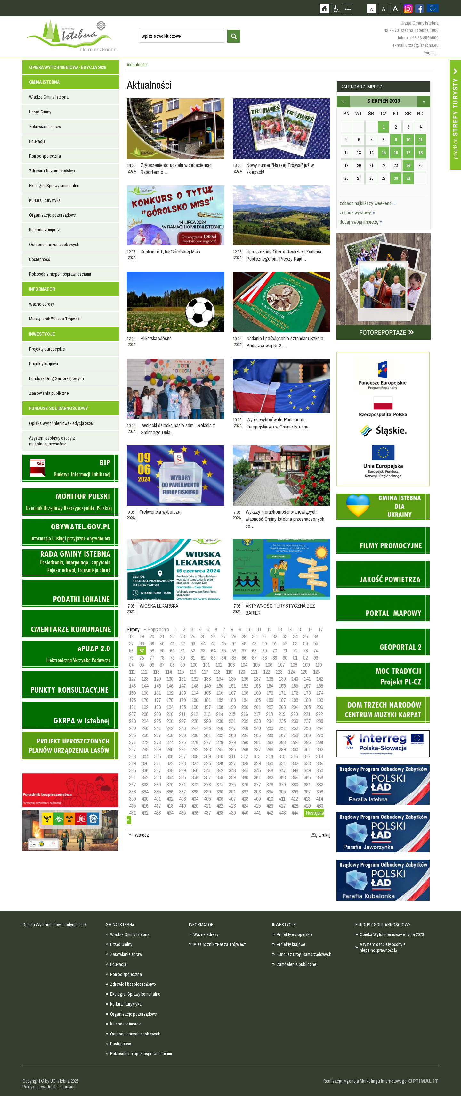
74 (315, 650)
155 (282, 685)
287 (132, 749)
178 (169, 699)
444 (294, 812)
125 (304, 671)
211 (182, 714)
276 (194, 742)
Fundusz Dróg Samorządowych (56, 378)
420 (194, 805)
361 (257, 777)
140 (294, 678)
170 (269, 692)
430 (319, 805)
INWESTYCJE (42, 334)
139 (282, 678)
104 (243, 664)
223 (132, 721)
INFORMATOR (42, 289)
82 (203, 657)
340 (194, 770)
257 (157, 735)
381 (307, 784)
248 (244, 728)
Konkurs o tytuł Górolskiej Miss (170, 251)
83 (213, 657)
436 (194, 812)
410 (269, 798)
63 (203, 650)
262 (219, 735)
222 (319, 714)
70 (274, 650)
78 (162, 657)
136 (244, 678)
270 (319, 735)
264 (244, 735)
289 (157, 749)
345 (257, 770)
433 (157, 812)
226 (169, 721)
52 (285, 643)
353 (157, 777)
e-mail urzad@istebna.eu (415, 45)
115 (180, 671)
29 (244, 636)
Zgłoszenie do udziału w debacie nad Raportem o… (176, 169)
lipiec (343, 101)
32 (274, 636)
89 (274, 657)
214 (219, 714)
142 (319, 678)
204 (294, 706)
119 (229, 671)
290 (169, 749)
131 (182, 678)
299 (282, 749)
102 (218, 664)
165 (207, 692)
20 (152, 636)
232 (244, 721)
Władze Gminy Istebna (49, 97)
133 (207, 678)
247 (232, 728)
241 (157, 728)
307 (182, 756)
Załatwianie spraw (45, 126)
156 (294, 685)
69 (264, 650)
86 (244, 657)
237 (307, 721)
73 (305, 650)
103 (231, 664)
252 (294, 728)
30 (254, 636)
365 (307, 777)
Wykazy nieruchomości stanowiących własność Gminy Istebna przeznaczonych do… (285, 518)
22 (172, 636)
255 (132, 735)
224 (145, 721)
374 (219, 784)
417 (157, 805)
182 (219, 699)
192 (145, 706)
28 (233, 636)
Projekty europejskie (47, 349)
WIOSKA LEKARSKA (159, 605)
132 (194, 678)
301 (307, 749)
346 (269, 770)
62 (192, 650)
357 (207, 777)
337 (157, 770)
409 (257, 798)
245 (207, 728)
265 (257, 735)
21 (162, 636)
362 (269, 777)
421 (207, 805)
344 (244, 770)
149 (207, 685)
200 (244, 706)
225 (157, 721)
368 (145, 784)
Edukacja (37, 141)
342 (219, 770)
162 (169, 692)
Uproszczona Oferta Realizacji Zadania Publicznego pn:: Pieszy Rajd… (284, 255)
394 (269, 791)
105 (256, 664)
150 (219, 685)
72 (295, 650)
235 (282, 721)
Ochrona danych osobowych (54, 244)
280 (244, 742)
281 (257, 742)
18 (131, 636)
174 (319, 692)
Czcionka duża (395, 8)
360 (244, 777)
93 (315, 657)
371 (182, 784)
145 (157, 685)
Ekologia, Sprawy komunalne (54, 185)
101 (206, 664)
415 (132, 805)
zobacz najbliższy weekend (368, 203)
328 (244, 763)
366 (319, 777)
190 (319, 699)
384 (145, 791)
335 (132, 770)
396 (294, 791)
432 (145, 812)
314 (269, 756)
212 (194, 714)
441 (257, 812)
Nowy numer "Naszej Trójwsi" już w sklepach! (280, 169)
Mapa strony (348, 8)
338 (169, 770)
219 (282, 714)
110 (318, 664)
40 (162, 643)
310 (219, 756)
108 (293, 664)
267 (282, 735)
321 (157, 763)
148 (194, 685)
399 (132, 798)
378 (269, 784)
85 (233, 657)
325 (207, 763)
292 (194, 749)
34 (295, 636)
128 (145, 678)
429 (307, 805)
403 (182, 798)
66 (233, 650)
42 (182, 643)
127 (132, 678)
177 (157, 699)
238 (319, 721)
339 (182, 770)
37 (131, 643)
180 (194, 699)
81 (192, 657)
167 (232, 692)
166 (219, 692)
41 (172, 643)
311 (232, 756)
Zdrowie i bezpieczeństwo (52, 171)
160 (145, 692)
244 (194, 728)
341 (207, 770)
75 (131, 657)
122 (266, 671)
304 (145, 756)
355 (182, 777)
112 (144, 671)
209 (157, 714)
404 (194, 798)
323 (182, 763)
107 (281, 664)
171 (282, 692)
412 (294, 798)
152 (244, 685)
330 (269, 763)
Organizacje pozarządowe (52, 215)
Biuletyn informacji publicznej (70, 468)
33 (285, 636)
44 (203, 643)
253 (307, 728)
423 (232, 805)
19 (141, 636)
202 (269, 706)
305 (157, 756)
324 (194, 763)
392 (244, 791)
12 (269, 629)
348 (294, 770)
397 (307, 791)
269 (307, 735)
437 (207, 812)
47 (233, 643)
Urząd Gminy (40, 112)
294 (219, 749)
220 (294, 714)
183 (232, 699)
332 (294, 763)
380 (294, 784)
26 (213, 636)
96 (152, 664)
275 (182, 742)
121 (254, 671)
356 (194, 777)
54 (305, 643)
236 (294, 721)
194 (169, 706)
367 (132, 784)
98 (172, 664)
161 (157, 692)
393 (257, 791)
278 (219, 742)
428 (294, 805)
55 (315, 643)
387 (182, 791)
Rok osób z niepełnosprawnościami (60, 274)
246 (219, 728)
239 (132, 728)
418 (169, 805)
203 (282, 706)
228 (194, 721)
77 (152, 657)
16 (310, 629)
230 (219, 721)
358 (219, 777)
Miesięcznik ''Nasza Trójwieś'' (55, 319)
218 (269, 714)
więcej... (431, 52)
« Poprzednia (156, 629)
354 (169, 777)
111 (132, 671)
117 (205, 671)
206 (319, 706)
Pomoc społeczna (45, 156)
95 (141, 664)
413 (306, 798)
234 (269, 721)
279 (232, 742)
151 (232, 685)
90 (285, 657)
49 (254, 643)
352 (145, 777)
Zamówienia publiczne (49, 393)
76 (141, 657)
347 (282, 770)
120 (241, 671)
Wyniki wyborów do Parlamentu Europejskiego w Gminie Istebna (277, 423)
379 (282, 784)
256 (145, 735)
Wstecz (142, 835)
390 (219, 791)
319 (132, 763)
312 (244, 756)
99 (182, 664)
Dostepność (39, 259)
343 (232, 770)
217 (257, 714)
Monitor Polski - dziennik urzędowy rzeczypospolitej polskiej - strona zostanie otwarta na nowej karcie (70, 502)
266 (269, 735)
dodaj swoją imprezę (361, 222)
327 (232, 763)
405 (207, 798)
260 (194, 735)
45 (213, 643)
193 (157, 706)
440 (244, 812)
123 (279, 671)
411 (282, 798)
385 (157, 791)
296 (244, 749)
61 (182, 650)
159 (132, 692)
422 (219, 805)
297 (257, 749)
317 (306, 756)
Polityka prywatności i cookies (48, 1087)
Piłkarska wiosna (156, 338)
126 (316, 671)
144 (145, 685)
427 (282, 805)
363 (282, 777)
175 (132, 699)
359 (232, 777)
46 (223, 643)
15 (300, 629)
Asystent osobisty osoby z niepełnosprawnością (52, 441)
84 (223, 657)
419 (182, 805)
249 (257, 728)
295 (232, 749)
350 (319, 770)
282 (269, 742)
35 (305, 636)
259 (182, 735)
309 (207, 756)
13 (279, 629)
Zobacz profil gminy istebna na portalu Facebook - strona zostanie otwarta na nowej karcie (419, 8)
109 (306, 664)
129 (157, 678)
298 (269, 749)
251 (282, 728)
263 (232, 735)
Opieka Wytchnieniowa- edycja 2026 (67, 67)
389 (207, 791)
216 (244, 714)
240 (145, 728)
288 (145, 749)
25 (203, 636)
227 (182, 721)
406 (219, 798)
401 (157, 798)
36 (315, 636)
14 (289, 629)
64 (213, 650)
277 (207, 742)
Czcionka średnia (383, 8)
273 (157, 742)
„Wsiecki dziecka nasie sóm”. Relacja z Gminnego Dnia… (178, 429)
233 (257, 721)
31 (264, 636)
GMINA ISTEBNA (44, 82)
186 (269, 699)
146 (169, 685)
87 (254, 657)
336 (145, 770)
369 (157, 784)
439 (232, 812)
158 (319, 685)
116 (193, 671)
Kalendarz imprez (44, 230)
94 (131, 664)
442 (269, 812)
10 (249, 629)
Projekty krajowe (43, 364)
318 (319, 756)
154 (269, 685)
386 (169, 791)
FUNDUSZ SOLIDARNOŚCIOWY (58, 408)
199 (232, 706)
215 (232, 714)
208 (145, 714)
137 (257, 678)
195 (182, 706)
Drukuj (324, 835)
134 (219, 678)
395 (282, 791)
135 (232, 678)
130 (169, 678)
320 (145, 763)
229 (207, 721)
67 (244, 650)
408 (244, 798)
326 (219, 763)
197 (207, 706)
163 (182, 692)
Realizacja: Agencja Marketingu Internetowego (365, 1081)
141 (307, 678)
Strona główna (324, 8)
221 (306, 714)
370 (169, 784)
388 (194, 791)
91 (295, 657)
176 (145, 699)
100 (193, 664)
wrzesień (423, 101)
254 (319, 728)
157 (307, 685)
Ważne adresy (41, 304)
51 (274, 643)
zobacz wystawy (357, 212)
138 (269, 678)
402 (169, 798)
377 (257, 784)
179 (182, 699)
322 (169, 763)
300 (294, 749)
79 (172, 657)
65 (223, 650)
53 (295, 643)
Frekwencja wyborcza (160, 511)
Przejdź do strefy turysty (455, 115)
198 (219, 706)
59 (162, 650)
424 (244, 805)
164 (194, 692)
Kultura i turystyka (45, 200)
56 (131, 650)
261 (207, 735)
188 (294, 699)
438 (219, 812)
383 (132, 791)
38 (141, 643)
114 (168, 671)
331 (282, 763)
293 (207, 749)
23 (182, 636)
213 (207, 714)
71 (285, 650)
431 (132, 812)
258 (169, 735)
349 (307, 770)
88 (264, 657)
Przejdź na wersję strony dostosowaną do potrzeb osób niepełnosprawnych (336, 8)
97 (162, 664)
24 (192, 636)
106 (268, 664)
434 (169, 812)
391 (232, 791)
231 (232, 721)
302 (319, 749)
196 (194, 706)
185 (257, 699)
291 (182, 749)
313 (257, 756)
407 (232, 798)
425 (257, 805)
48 (244, 643)
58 (152, 650)
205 (307, 706)
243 (182, 728)
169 (257, 692)
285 (307, 742)
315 (282, 756)
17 (320, 629)
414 (319, 798)
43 (192, 643)
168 (244, 692)
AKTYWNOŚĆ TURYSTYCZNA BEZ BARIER (280, 609)
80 (182, 657)
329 (257, 763)
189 (307, 699)
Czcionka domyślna (371, 8)
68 (254, 650)
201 (257, 706)
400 (145, 798)
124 (291, 671)
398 (319, 791)
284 (294, 742)
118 (217, 671)
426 (269, 805)
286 (319, 742)
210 (169, 714)
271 (132, 742)
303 (132, 756)
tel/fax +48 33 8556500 (418, 37)
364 (294, 777)
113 (156, 671)
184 (244, 699)
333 (307, 763)
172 (294, 692)
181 (207, 699)
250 (269, 728)
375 (232, 784)
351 (132, 777)
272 (145, 742)
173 (307, 692)
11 (259, 629)
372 (194, 784)
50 (264, 643)
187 (282, 699)
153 (257, 685)
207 (132, 714)
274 (169, 742)
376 (244, 784)
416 (145, 805)
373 (207, 784)
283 (282, 742)
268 (294, 735)
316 (294, 756)
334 (319, 763)
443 (282, 812)
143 (132, 685)
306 (169, 756)
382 (319, 784)
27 (223, 636)
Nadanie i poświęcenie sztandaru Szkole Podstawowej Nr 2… (285, 342)
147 (182, 685)
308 (194, 756)
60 (172, 650)
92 (305, 657)
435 (182, 812)
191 (132, 706)
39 (152, 643)
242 (169, 728)
